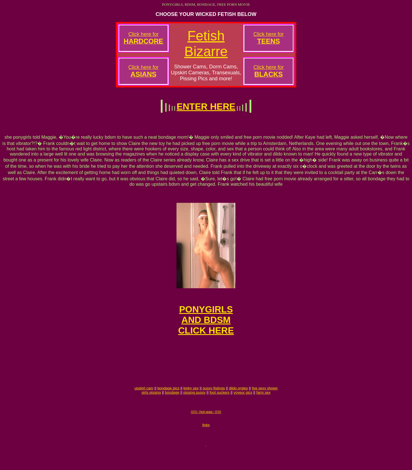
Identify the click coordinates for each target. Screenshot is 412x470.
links (206, 443)
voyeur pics (243, 407)
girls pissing (151, 407)
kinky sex (190, 402)
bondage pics (168, 402)
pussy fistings (214, 402)
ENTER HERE (205, 106)
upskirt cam (143, 402)
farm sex (263, 407)
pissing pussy (194, 407)
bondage (172, 407)
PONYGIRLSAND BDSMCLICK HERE (206, 326)
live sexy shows (264, 402)
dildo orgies (238, 402)
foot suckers (220, 407)
